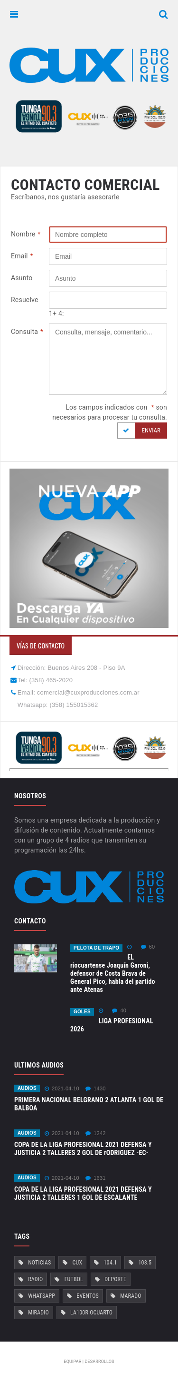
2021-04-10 (62, 1088)
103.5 (144, 1262)
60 (148, 947)
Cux (78, 1262)
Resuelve (24, 300)
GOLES (82, 1011)
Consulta (27, 332)
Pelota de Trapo (96, 948)
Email (22, 256)
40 (119, 1010)
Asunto (22, 278)
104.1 (110, 1262)
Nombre (25, 234)
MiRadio (38, 1312)
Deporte (115, 1279)
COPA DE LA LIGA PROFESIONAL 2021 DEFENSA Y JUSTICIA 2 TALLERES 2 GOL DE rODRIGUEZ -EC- (83, 1149)
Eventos (87, 1296)
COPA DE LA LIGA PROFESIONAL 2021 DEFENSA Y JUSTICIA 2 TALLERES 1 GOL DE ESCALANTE (83, 1193)
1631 (95, 1178)
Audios (27, 1088)
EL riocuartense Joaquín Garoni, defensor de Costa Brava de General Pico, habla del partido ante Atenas (112, 973)
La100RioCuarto (91, 1312)
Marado (130, 1296)
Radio (35, 1279)
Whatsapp (41, 1296)
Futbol (74, 1279)
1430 (95, 1088)
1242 (95, 1133)
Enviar (138, 430)
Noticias (39, 1262)
